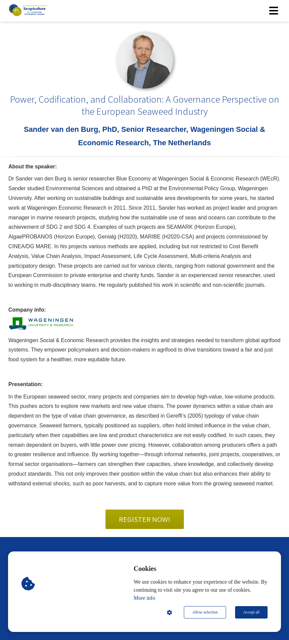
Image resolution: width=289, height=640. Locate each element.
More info (144, 598)
